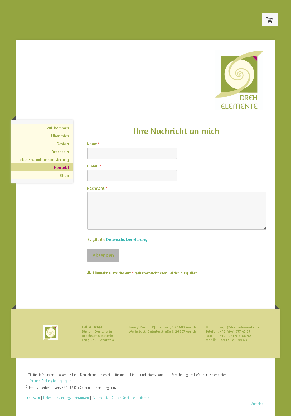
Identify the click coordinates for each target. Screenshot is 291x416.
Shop (64, 175)
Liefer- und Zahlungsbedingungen (48, 380)
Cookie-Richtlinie (123, 397)
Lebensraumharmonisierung (43, 159)
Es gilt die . (118, 239)
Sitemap (143, 397)
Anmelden (258, 403)
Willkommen (57, 127)
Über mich (60, 135)
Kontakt (61, 167)
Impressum (33, 397)
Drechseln (60, 151)
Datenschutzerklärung (127, 239)
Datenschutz (100, 397)
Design (63, 143)
